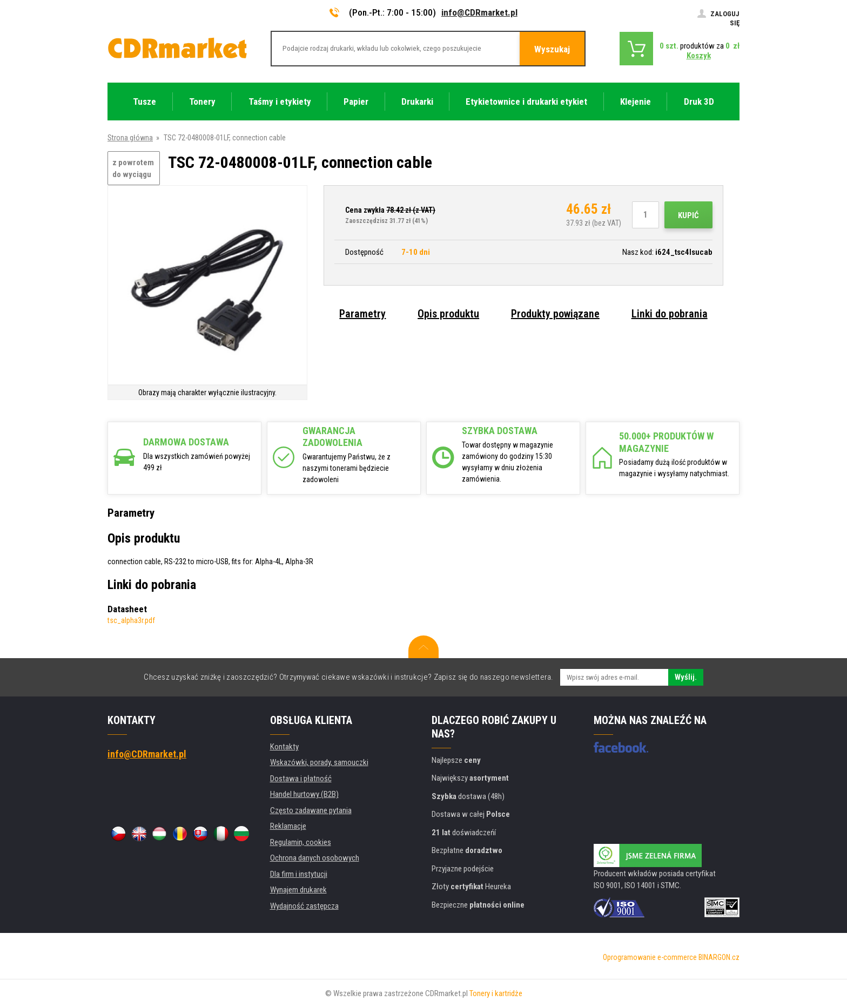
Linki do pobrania (669, 313)
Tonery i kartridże (495, 993)
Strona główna (130, 137)
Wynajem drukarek (298, 890)
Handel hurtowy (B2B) (304, 794)
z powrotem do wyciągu (133, 169)
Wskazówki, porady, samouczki (319, 762)
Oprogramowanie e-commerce (650, 957)
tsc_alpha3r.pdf (131, 620)
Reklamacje (288, 826)
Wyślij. (686, 677)
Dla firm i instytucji (298, 874)
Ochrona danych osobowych (314, 858)
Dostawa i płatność (301, 778)
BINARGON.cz (719, 957)
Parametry (362, 313)
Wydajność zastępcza (304, 906)
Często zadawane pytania (311, 810)
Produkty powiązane (555, 313)
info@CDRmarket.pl (479, 12)
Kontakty (284, 747)
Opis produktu (448, 313)
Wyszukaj (552, 49)
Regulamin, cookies (300, 842)
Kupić (688, 215)
